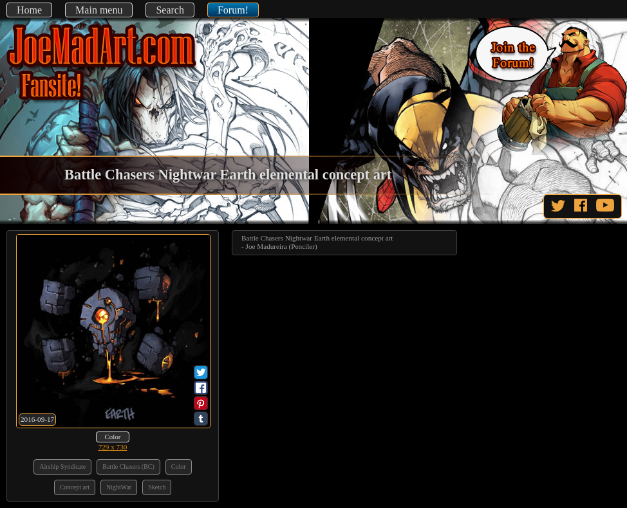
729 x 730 (112, 447)
